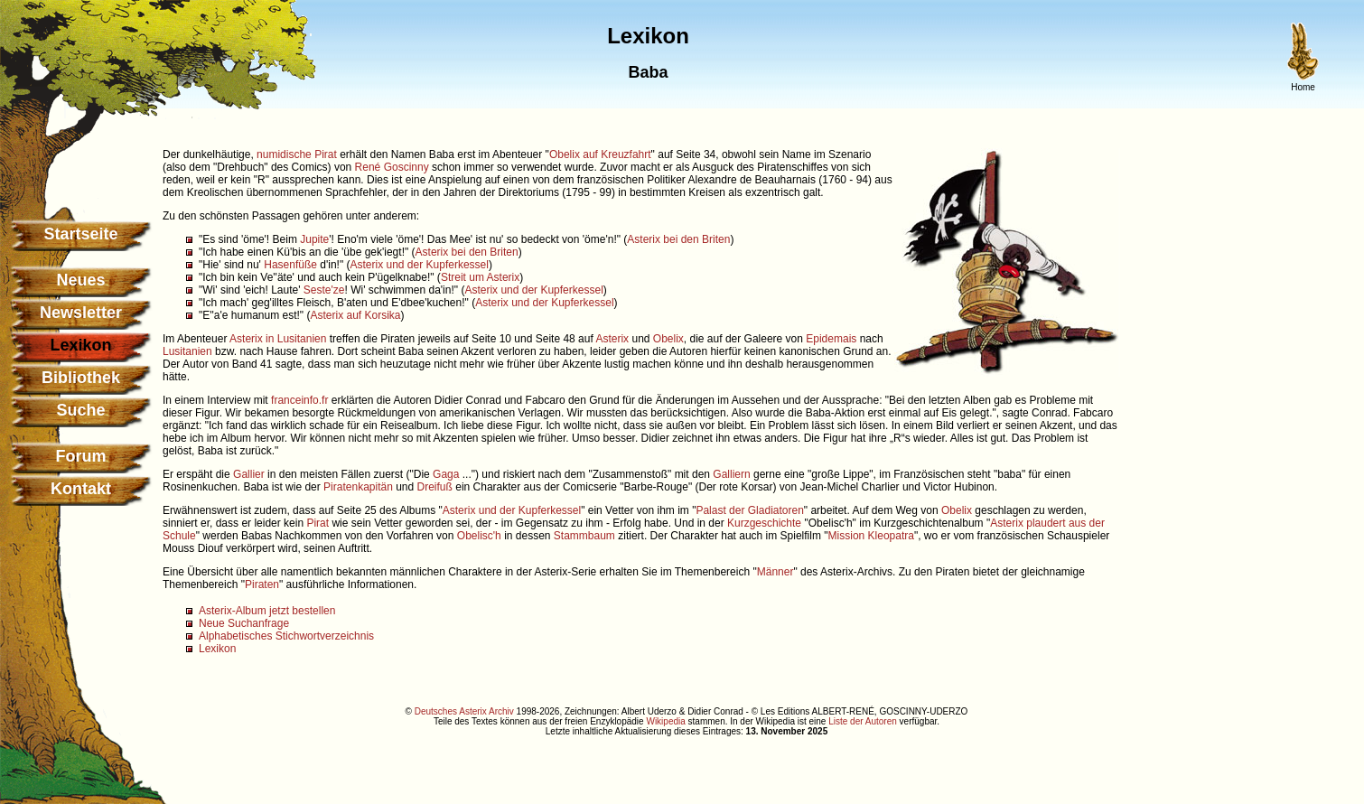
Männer (775, 572)
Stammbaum (584, 535)
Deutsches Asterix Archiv (464, 711)
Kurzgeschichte (764, 523)
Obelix (668, 338)
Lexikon (217, 648)
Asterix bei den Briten (678, 239)
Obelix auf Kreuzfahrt (600, 154)
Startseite (80, 234)
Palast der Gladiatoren (749, 510)
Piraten (262, 584)
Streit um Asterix (480, 277)
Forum (81, 456)
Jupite (314, 239)
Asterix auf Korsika (355, 315)
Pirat (325, 154)
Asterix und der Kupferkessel (419, 264)
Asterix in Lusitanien (277, 338)
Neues (80, 280)
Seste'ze (324, 290)
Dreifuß (435, 487)
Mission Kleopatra (871, 535)
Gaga (446, 474)
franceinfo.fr (299, 400)
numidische (284, 154)
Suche (80, 410)
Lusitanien (187, 351)
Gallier (249, 474)
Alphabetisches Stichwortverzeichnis (286, 636)
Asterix (612, 338)
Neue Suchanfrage (244, 623)
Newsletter (81, 313)
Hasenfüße (290, 264)
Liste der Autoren (862, 721)
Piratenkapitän (358, 487)
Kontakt (81, 489)
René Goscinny (392, 167)
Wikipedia (665, 721)
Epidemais (831, 338)
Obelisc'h (479, 535)
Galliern (731, 474)
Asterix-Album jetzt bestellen (267, 610)
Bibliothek (81, 378)
